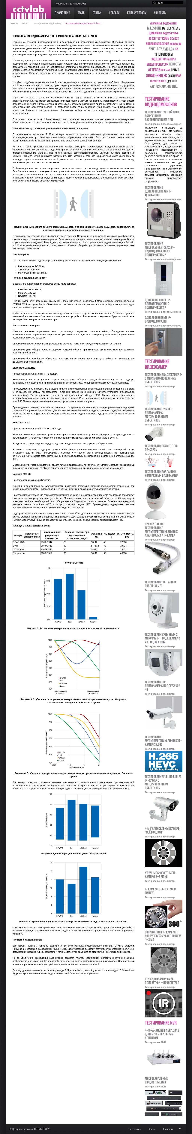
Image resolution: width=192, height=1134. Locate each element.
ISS (176, 49)
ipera (174, 81)
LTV (168, 81)
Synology (155, 49)
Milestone (154, 28)
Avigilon (168, 49)
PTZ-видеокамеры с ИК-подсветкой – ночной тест (162, 981)
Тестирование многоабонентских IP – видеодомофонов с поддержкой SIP (160, 249)
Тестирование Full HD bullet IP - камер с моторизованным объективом (163, 782)
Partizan (165, 70)
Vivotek (154, 81)
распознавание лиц (164, 87)
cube (165, 38)
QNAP (178, 76)
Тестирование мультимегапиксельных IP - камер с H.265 (163, 741)
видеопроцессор (157, 65)
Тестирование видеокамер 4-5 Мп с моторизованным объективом (163, 378)
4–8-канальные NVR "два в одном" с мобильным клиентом (162, 1034)
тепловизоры (163, 55)
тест (159, 39)
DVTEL (166, 28)
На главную (135, 1129)
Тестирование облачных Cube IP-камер (161, 584)
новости (175, 64)
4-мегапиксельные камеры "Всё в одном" (162, 830)
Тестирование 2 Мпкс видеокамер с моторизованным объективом (158, 414)
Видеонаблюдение (157, 44)
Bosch (152, 39)
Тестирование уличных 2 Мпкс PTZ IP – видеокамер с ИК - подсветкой (162, 638)
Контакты (168, 1129)
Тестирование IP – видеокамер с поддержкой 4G (162, 686)
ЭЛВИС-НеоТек (156, 76)
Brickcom (175, 44)
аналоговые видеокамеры (163, 23)
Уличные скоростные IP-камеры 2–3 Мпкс (160, 875)
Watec (162, 81)
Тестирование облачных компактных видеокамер (161, 474)
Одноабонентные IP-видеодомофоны (158, 319)
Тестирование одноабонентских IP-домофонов (158, 191)
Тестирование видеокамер (47, 23)
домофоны (155, 33)
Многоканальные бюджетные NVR (156, 1080)
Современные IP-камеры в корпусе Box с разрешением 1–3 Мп (163, 936)
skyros (174, 39)
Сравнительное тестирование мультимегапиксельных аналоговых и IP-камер (161, 530)
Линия (175, 70)
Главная (14, 23)
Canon (171, 76)
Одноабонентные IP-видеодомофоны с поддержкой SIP (158, 304)
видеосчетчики (170, 33)
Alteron (154, 70)
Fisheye (175, 28)
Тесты (25, 23)
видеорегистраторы (164, 59)
